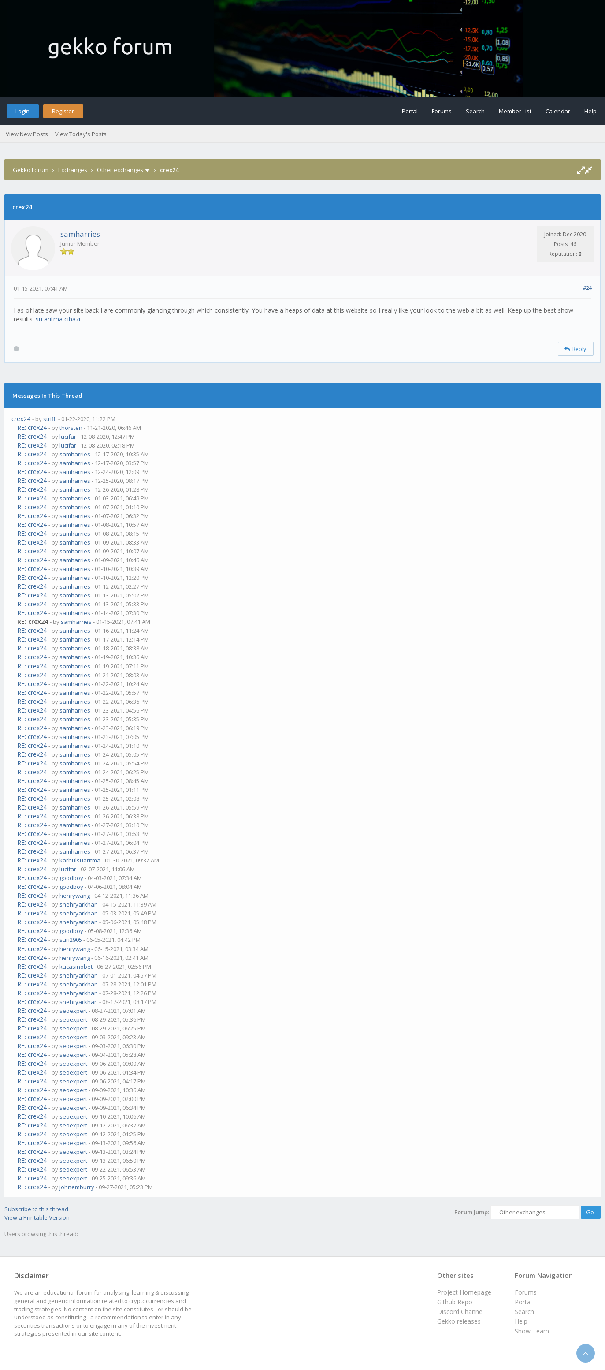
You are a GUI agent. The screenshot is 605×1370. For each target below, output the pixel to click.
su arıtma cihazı (58, 319)
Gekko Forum (30, 170)
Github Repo (454, 1302)
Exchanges (72, 170)
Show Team (532, 1331)
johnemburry (76, 1187)
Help (590, 111)
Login (22, 111)
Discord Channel (460, 1311)
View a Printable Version (37, 1217)
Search (475, 111)
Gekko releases (459, 1321)
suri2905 (70, 940)
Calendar (558, 111)
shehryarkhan (78, 904)
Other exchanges (120, 170)
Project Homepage (464, 1292)
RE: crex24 (32, 427)
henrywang (74, 896)
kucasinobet (76, 967)
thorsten (70, 428)
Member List (515, 111)
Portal (410, 111)
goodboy (71, 878)
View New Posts (27, 134)
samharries (80, 234)
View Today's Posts (81, 134)
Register (63, 111)
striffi (50, 419)
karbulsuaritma (79, 860)
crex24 (20, 418)
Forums (442, 111)
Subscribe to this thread (36, 1209)
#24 (587, 287)
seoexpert (73, 1011)
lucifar (67, 436)
